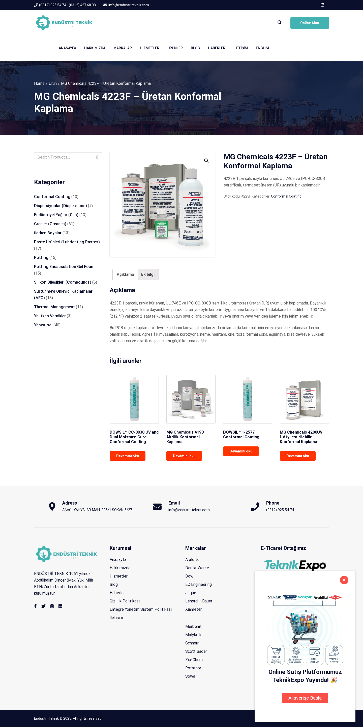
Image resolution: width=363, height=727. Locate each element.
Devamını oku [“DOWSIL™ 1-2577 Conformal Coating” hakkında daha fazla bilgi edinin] (241, 451)
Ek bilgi (148, 274)
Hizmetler (149, 48)
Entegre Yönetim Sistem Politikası (141, 609)
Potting (41, 257)
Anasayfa (67, 48)
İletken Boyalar (48, 233)
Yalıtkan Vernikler (50, 316)
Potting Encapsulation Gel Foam (64, 266)
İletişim (240, 48)
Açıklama (125, 274)
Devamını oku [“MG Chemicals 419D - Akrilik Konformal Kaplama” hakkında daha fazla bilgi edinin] (184, 456)
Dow (189, 576)
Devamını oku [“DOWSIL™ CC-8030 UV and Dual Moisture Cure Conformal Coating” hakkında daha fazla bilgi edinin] (127, 456)
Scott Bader (196, 651)
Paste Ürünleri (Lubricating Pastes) (67, 242)
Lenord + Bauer (198, 601)
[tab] (125, 274)
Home (39, 83)
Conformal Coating (286, 196)
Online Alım (309, 23)
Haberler (216, 48)
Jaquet (191, 592)
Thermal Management (54, 306)
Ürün (53, 83)
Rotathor (193, 668)
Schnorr (192, 643)
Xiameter (193, 609)
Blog (195, 48)
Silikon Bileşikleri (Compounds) (62, 282)
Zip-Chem (194, 659)
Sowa (190, 676)
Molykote (193, 634)
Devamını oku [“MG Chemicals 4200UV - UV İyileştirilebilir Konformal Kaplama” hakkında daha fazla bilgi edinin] (297, 456)
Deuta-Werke (197, 567)
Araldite (192, 559)
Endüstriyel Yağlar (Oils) (56, 214)
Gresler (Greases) (50, 223)
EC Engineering (198, 584)
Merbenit (193, 626)
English (263, 48)
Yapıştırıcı (43, 325)
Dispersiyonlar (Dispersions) (60, 205)
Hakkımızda (94, 48)
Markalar (122, 48)
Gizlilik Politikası (125, 601)
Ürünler (175, 48)
